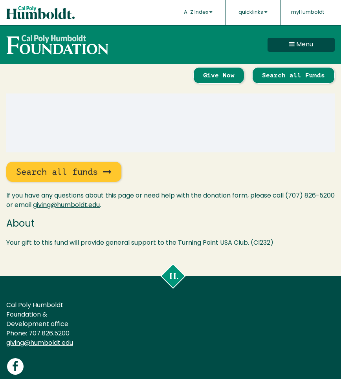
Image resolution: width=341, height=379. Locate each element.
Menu (301, 44)
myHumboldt (307, 12)
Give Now (219, 75)
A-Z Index (198, 12)
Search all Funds (293, 75)
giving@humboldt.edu (66, 205)
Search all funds (64, 172)
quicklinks (252, 12)
